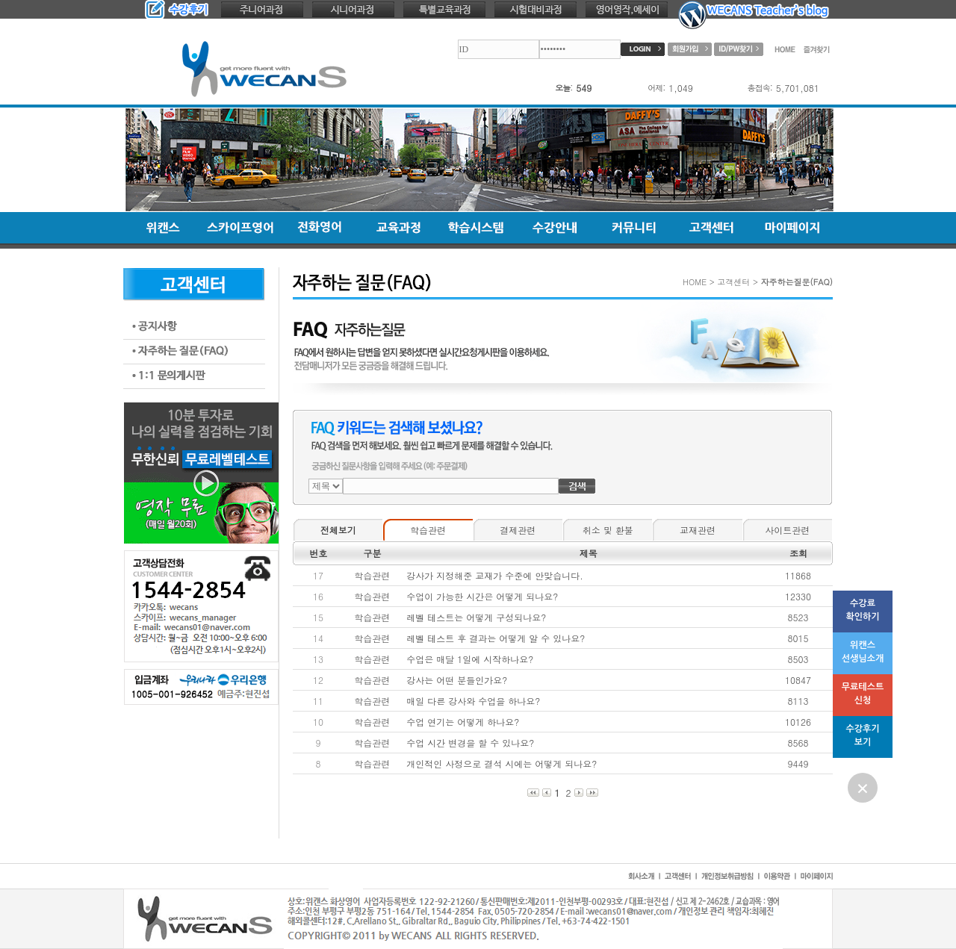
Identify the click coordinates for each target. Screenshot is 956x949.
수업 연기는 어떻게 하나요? (462, 721)
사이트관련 (787, 529)
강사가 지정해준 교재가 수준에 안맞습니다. (494, 575)
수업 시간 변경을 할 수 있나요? (470, 742)
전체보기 (338, 529)
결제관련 (518, 529)
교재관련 (698, 529)
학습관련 (428, 529)
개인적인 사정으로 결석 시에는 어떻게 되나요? (501, 763)
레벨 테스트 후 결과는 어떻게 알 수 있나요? (495, 638)
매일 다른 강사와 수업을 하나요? (473, 700)
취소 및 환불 (608, 529)
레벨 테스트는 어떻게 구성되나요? (476, 617)
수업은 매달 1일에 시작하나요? (469, 659)
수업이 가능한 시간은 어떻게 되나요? (482, 596)
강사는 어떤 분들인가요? (456, 679)
